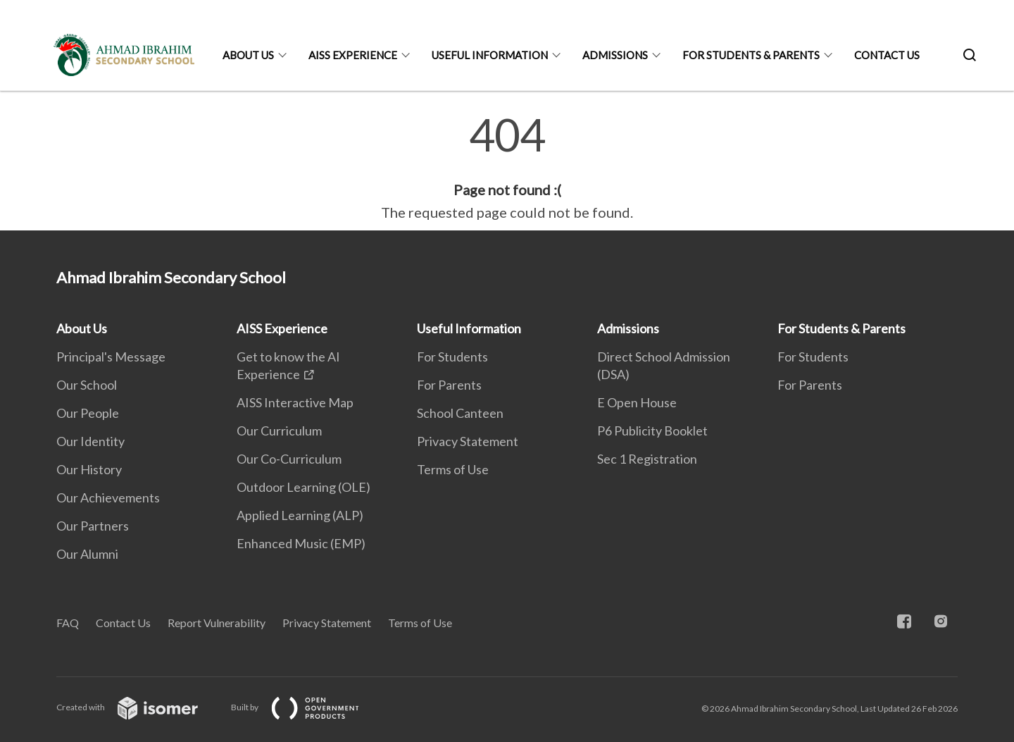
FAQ (67, 622)
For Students (452, 356)
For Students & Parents (751, 55)
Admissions (615, 55)
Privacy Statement (467, 441)
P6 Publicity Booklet (652, 430)
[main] (507, 167)
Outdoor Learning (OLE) (303, 487)
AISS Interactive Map (295, 402)
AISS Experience (352, 55)
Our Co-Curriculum (289, 458)
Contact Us (887, 55)
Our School (86, 384)
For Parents (449, 384)
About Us (248, 55)
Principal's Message (110, 356)
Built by (306, 707)
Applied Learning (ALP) (300, 515)
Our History (89, 469)
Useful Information (490, 55)
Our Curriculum (279, 430)
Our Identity (90, 441)
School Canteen (460, 413)
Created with (138, 707)
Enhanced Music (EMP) (301, 543)
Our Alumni (87, 554)
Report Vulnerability (216, 622)
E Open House (637, 402)
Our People (87, 413)
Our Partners (92, 525)
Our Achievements (108, 497)
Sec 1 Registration (647, 458)
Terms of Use (453, 469)
